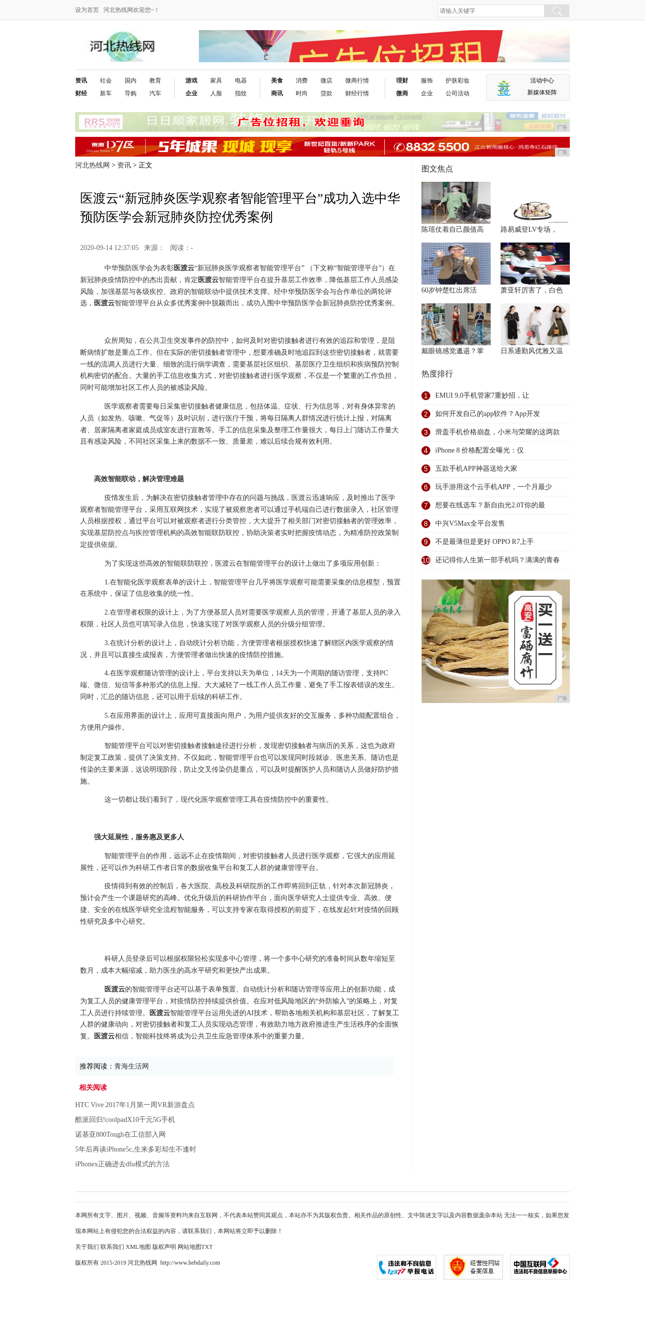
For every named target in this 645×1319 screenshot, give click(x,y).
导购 (131, 93)
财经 (81, 93)
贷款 (326, 93)
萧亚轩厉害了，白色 (532, 290)
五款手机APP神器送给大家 (476, 468)
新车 (106, 93)
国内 (131, 80)
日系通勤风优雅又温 (532, 351)
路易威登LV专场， (529, 229)
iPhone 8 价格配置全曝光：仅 (479, 450)
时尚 (302, 93)
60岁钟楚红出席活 (449, 290)
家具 (216, 80)
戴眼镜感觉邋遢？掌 (452, 351)
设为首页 (87, 9)
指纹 (241, 93)
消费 (302, 80)
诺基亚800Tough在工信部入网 (120, 1134)
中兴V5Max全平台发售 (470, 523)
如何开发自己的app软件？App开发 (487, 413)
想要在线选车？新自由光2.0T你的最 (490, 505)
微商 (402, 93)
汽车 (155, 93)
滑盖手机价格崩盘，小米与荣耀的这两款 (497, 432)
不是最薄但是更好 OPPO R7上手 (484, 541)
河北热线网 (92, 165)
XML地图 (138, 1246)
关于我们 (87, 1246)
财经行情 (357, 93)
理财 (402, 80)
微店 (326, 80)
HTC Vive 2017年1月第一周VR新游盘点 (135, 1105)
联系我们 (112, 1246)
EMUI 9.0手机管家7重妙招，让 (482, 395)
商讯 (277, 93)
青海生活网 (131, 1066)
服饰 (427, 80)
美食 (277, 80)
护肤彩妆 (457, 80)
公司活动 (457, 93)
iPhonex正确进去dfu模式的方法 (122, 1164)
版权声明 (164, 1246)
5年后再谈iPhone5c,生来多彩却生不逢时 (135, 1149)
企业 (191, 93)
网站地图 (189, 1246)
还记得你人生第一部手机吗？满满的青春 (497, 560)
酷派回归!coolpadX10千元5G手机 (125, 1119)
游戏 (191, 80)
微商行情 (357, 80)
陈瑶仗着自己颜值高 (452, 229)
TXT (207, 1246)
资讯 (81, 80)
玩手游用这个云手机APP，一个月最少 (493, 487)
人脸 (216, 93)
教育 (155, 80)
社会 (106, 80)
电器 (241, 80)
